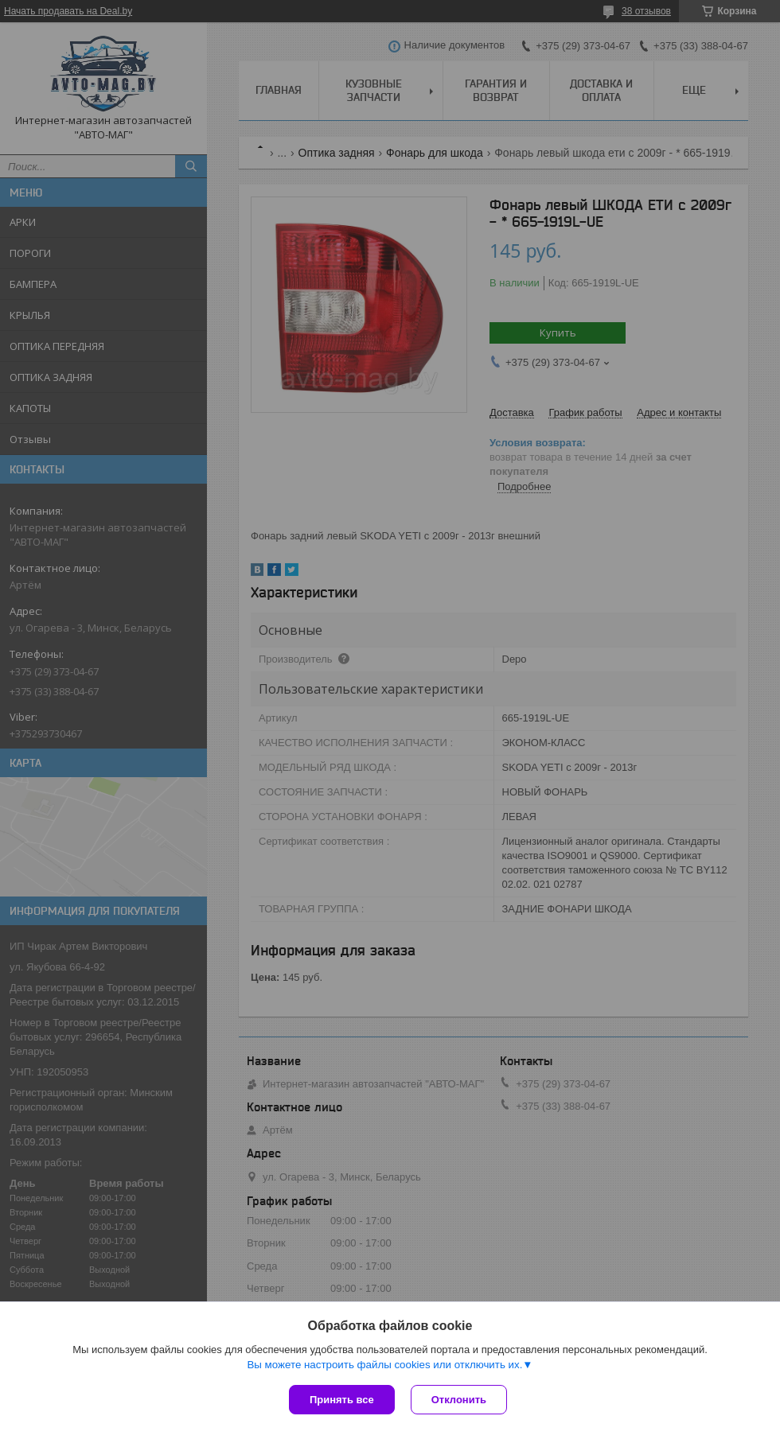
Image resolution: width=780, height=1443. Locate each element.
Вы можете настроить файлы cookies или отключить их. (384, 1365)
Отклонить (458, 1400)
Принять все (342, 1400)
